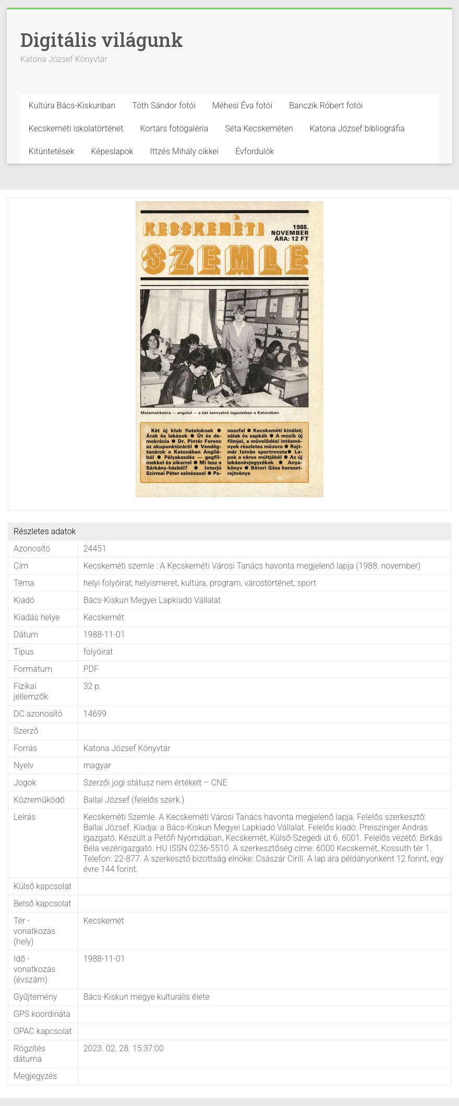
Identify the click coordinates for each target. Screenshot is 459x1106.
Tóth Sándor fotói (163, 105)
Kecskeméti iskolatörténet (76, 128)
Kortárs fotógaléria (174, 128)
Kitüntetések (52, 151)
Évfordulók (254, 151)
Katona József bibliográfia (357, 128)
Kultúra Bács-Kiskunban (72, 105)
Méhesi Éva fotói (242, 105)
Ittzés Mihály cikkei (184, 151)
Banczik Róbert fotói (326, 105)
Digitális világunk (101, 39)
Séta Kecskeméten (259, 128)
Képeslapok (112, 151)
